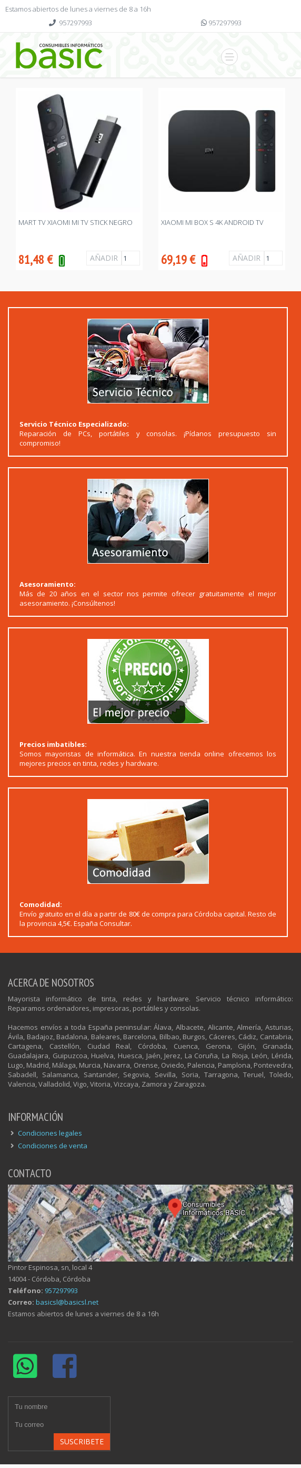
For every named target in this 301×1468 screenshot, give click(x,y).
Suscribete (82, 1441)
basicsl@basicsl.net (67, 1302)
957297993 (75, 22)
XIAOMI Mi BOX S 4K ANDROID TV (212, 222)
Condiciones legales (50, 1133)
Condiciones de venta (52, 1145)
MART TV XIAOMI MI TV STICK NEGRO (75, 222)
